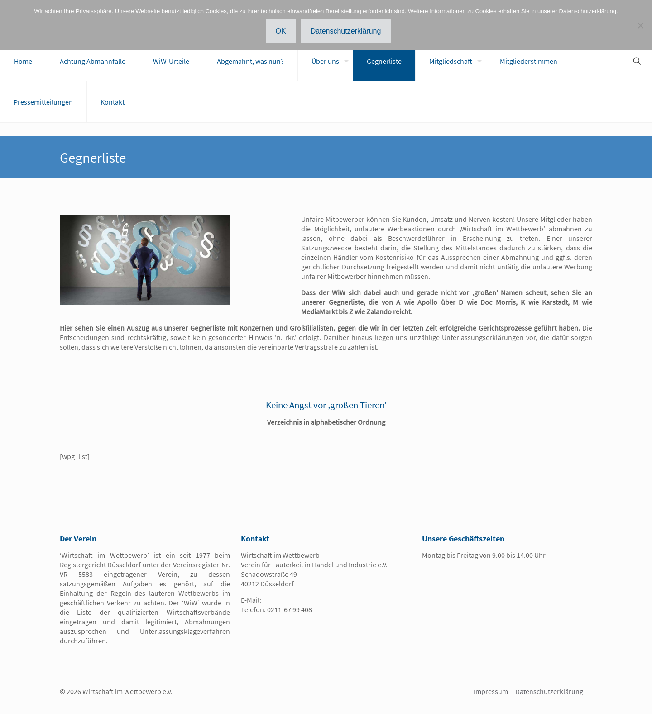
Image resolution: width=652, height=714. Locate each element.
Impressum (491, 691)
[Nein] (640, 25)
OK (281, 31)
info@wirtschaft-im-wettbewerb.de (316, 599)
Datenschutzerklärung (549, 691)
